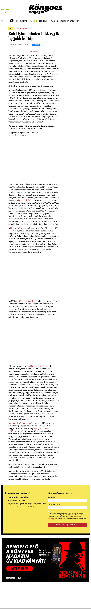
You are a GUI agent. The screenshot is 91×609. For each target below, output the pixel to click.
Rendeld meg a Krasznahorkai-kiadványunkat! (65, 21)
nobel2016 (24, 28)
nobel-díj (16, 28)
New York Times (17, 228)
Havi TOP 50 (34, 21)
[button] (2, 20)
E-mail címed (52, 497)
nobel (20, 28)
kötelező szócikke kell (39, 366)
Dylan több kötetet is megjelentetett (24, 423)
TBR (17, 21)
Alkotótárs (24, 21)
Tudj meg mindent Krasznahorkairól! (68, 16)
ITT (48, 458)
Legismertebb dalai (23, 200)
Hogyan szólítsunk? (54, 504)
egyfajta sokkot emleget (26, 301)
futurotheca (44, 21)
